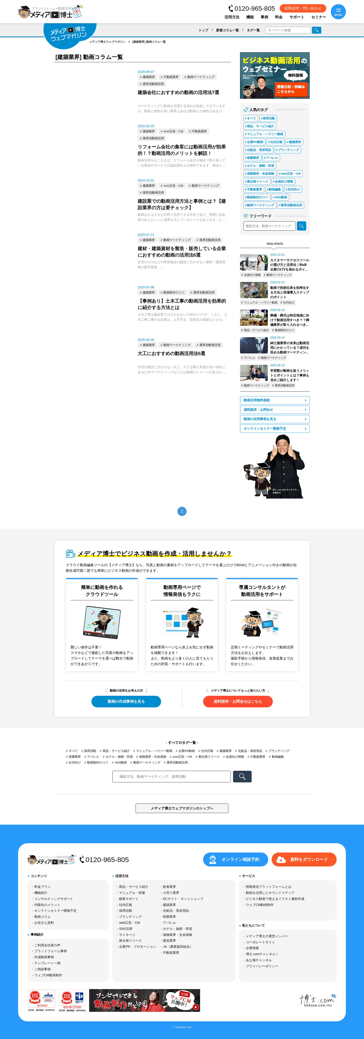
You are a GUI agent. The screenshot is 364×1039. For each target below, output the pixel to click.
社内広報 (276, 142)
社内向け (294, 189)
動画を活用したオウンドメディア (270, 893)
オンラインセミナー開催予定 (265, 429)
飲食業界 (169, 887)
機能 (250, 17)
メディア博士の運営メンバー (267, 936)
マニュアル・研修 (132, 893)
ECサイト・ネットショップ (183, 899)
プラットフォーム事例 (50, 951)
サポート (296, 17)
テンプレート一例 (47, 963)
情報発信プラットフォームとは (268, 887)
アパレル (272, 158)
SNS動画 (281, 197)
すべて (251, 118)
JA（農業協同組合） (178, 946)
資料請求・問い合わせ (303, 8)
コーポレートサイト (260, 942)
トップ (203, 30)
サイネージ (127, 935)
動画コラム (42, 916)
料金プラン (42, 887)
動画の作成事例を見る (126, 701)
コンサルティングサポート (53, 899)
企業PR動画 (255, 142)
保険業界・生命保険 (260, 173)
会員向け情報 (284, 181)
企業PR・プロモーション (137, 946)
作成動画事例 (44, 957)
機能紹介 (40, 893)
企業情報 (252, 948)
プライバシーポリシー (262, 966)
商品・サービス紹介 (260, 126)
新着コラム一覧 (227, 30)
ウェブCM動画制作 (48, 975)
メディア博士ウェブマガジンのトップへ (182, 808)
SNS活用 (125, 929)
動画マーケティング (200, 77)
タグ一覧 (253, 30)
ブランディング (288, 150)
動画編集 (275, 189)
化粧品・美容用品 (259, 150)
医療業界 (253, 158)
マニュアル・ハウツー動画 (265, 134)
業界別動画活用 (153, 84)
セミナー (318, 17)
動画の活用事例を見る (260, 419)
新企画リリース (257, 181)
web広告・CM (173, 131)
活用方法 (231, 17)
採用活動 (269, 118)
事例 (264, 17)
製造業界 (169, 940)
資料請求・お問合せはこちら (238, 701)
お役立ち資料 (44, 923)
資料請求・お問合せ (258, 410)
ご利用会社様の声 (47, 945)
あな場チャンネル (259, 960)
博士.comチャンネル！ (262, 954)
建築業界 (149, 77)
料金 (279, 17)
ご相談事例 (42, 969)
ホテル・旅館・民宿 (260, 165)
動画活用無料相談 (257, 400)
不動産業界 (171, 77)
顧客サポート (129, 899)
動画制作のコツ (174, 292)
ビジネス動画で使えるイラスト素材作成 (275, 899)
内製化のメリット (47, 905)
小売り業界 (171, 893)
